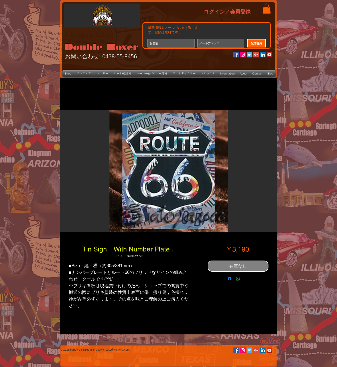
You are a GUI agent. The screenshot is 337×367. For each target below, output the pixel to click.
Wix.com (124, 349)
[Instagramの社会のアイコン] (243, 54)
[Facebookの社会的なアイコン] (236, 54)
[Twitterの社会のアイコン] (249, 54)
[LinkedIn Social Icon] (263, 54)
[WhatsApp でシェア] (238, 278)
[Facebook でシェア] (229, 278)
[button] (266, 9)
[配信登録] (256, 43)
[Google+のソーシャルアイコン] (256, 54)
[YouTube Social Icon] (269, 54)
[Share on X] (246, 278)
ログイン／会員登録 (227, 11)
